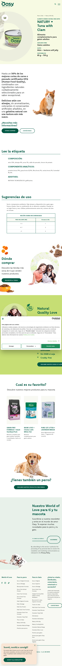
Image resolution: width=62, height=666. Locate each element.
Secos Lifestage (21, 583)
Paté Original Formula (22, 601)
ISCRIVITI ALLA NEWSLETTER (14, 660)
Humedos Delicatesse (37, 618)
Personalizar (31, 346)
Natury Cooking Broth (37, 624)
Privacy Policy (45, 553)
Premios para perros (22, 628)
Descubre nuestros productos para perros (31, 487)
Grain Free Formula (22, 594)
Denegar (11, 346)
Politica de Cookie (28, 334)
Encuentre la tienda (11, 280)
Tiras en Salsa (20, 620)
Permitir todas (51, 346)
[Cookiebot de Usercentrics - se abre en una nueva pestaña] (53, 318)
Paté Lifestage (20, 604)
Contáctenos (27, 130)
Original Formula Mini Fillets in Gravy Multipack (38, 595)
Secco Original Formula (23, 581)
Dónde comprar (10, 130)
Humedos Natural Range (23, 625)
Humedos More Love (37, 630)
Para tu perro (22, 577)
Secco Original (36, 581)
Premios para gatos (37, 632)
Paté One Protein (21, 607)
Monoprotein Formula (22, 586)
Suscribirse (53, 539)
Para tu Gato (37, 577)
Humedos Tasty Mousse (38, 610)
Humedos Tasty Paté (22, 617)
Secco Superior (36, 583)
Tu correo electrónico (38, 538)
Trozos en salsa (36, 604)
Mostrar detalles (52, 341)
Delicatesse (35, 616)
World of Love (7, 577)
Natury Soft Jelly (21, 622)
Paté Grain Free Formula (23, 609)
